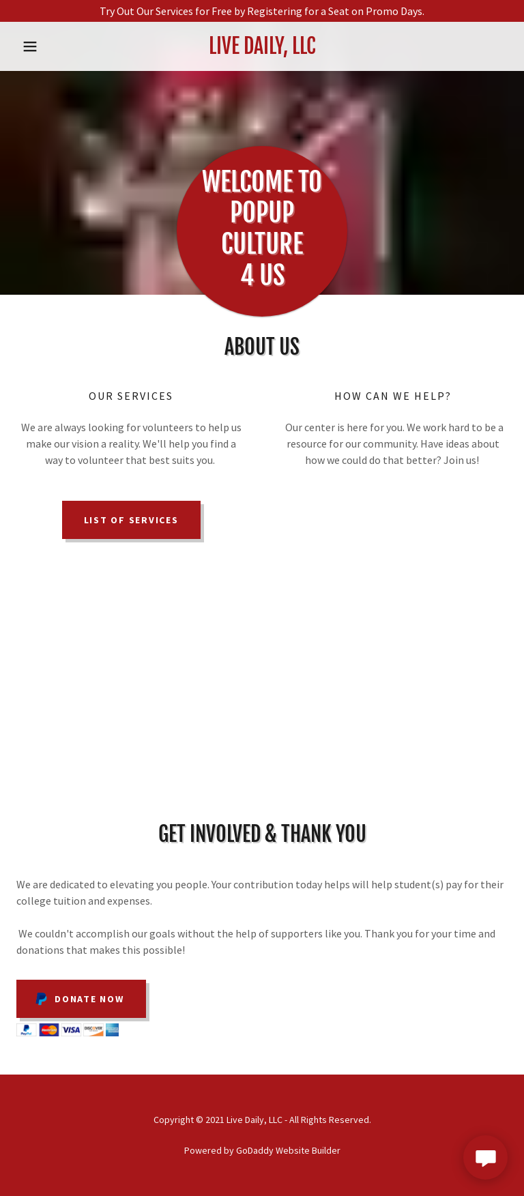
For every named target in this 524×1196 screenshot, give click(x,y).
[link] (262, 50)
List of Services (131, 520)
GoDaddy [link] (255, 1150)
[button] (53, 46)
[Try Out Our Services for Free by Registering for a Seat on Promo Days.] (262, 11)
